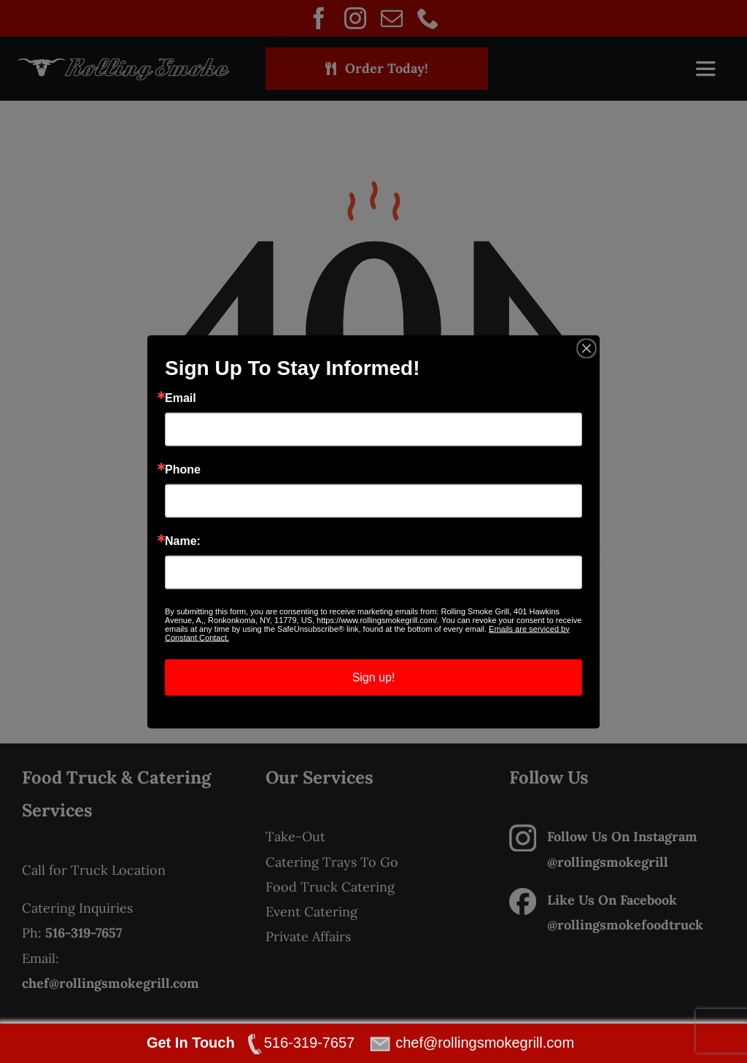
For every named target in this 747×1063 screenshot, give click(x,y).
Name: (183, 540)
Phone (183, 469)
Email (180, 397)
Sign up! (373, 676)
